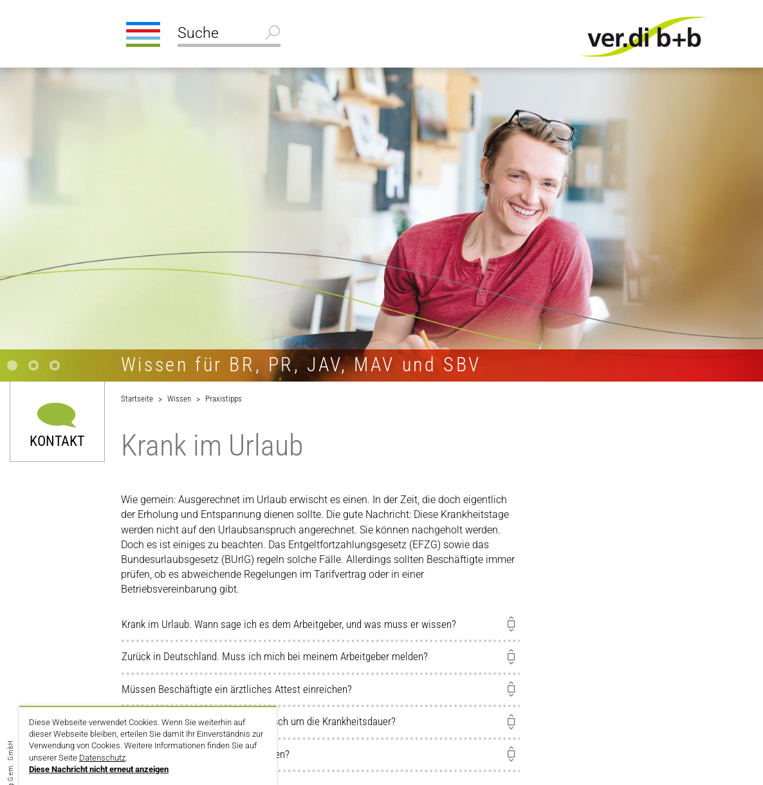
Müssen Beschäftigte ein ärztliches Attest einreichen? (237, 689)
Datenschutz (102, 757)
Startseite (137, 398)
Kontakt (57, 440)
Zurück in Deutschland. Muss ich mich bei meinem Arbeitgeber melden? (275, 656)
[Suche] (229, 35)
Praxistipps (223, 398)
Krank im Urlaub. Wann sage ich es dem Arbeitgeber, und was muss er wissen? (289, 624)
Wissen (179, 398)
